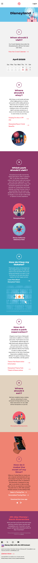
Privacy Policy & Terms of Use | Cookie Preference (12, 558)
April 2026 (19, 60)
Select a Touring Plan (19, 492)
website (22, 534)
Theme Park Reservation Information (19, 363)
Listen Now (8, 554)
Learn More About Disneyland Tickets (19, 281)
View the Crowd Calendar (19, 52)
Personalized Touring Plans (19, 495)
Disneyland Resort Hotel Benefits (19, 125)
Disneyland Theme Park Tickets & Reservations (19, 369)
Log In (35, 4)
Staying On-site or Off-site (19, 119)
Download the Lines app (19, 499)
